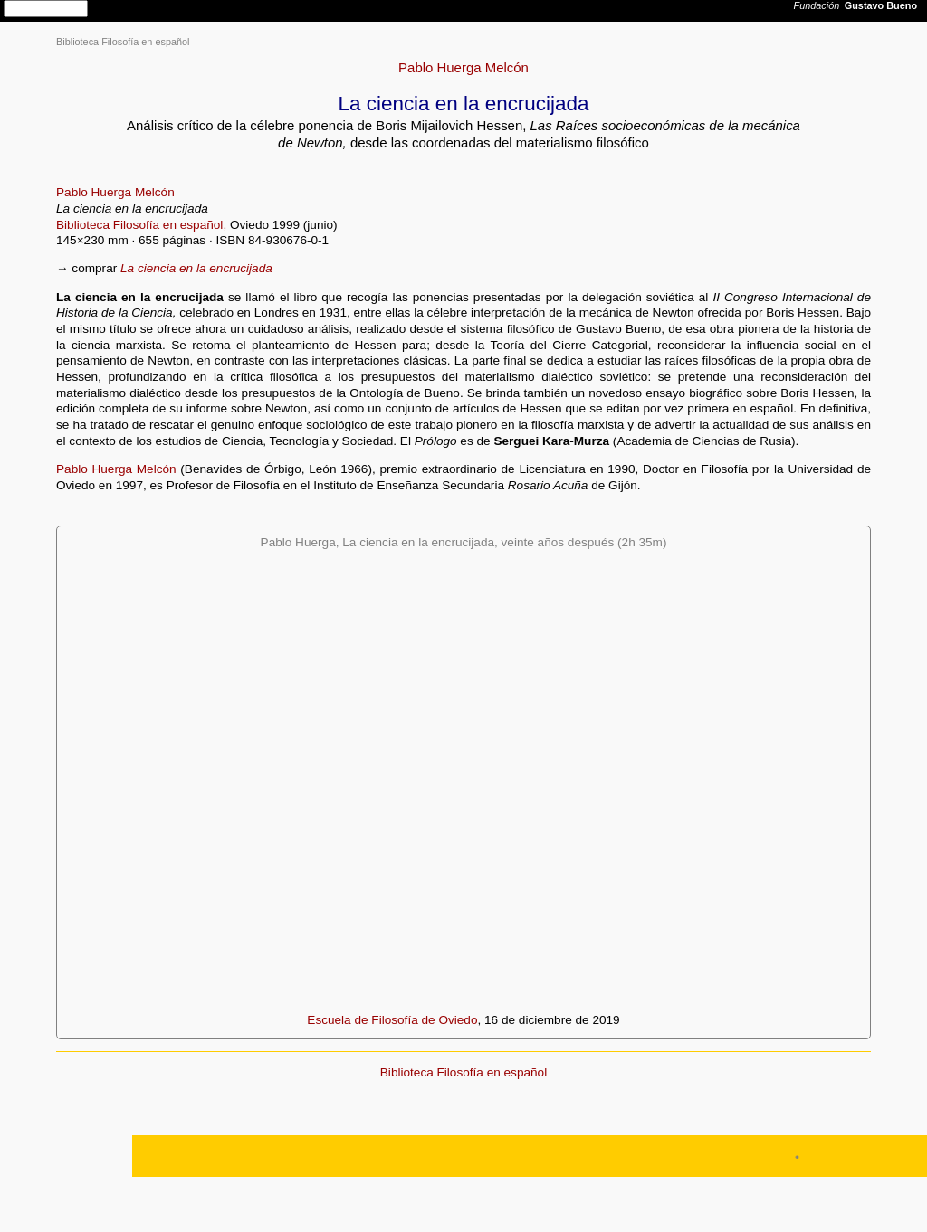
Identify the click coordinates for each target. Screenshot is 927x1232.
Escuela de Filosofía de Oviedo (392, 1020)
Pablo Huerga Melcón (463, 67)
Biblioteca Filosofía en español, (141, 225)
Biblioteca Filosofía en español (123, 41)
